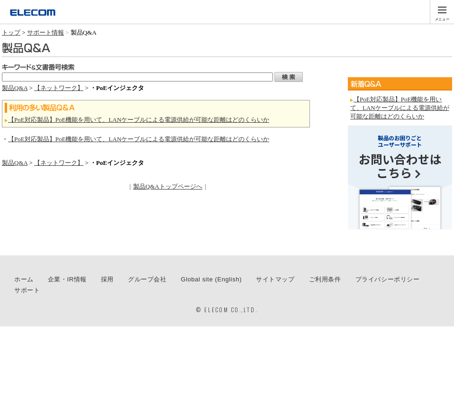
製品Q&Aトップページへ (167, 186)
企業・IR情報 (67, 279)
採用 (107, 279)
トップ (11, 32)
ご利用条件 (325, 279)
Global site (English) (211, 279)
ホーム (24, 279)
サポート (27, 290)
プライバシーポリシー (387, 279)
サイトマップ (275, 279)
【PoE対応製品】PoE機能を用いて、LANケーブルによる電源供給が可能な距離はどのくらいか (138, 119)
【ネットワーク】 (58, 87)
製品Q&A (14, 87)
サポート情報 (45, 32)
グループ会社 (147, 279)
